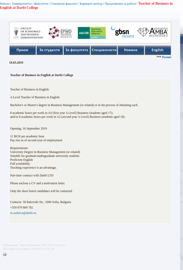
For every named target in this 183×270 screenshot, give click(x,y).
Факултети (41, 3)
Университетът (22, 3)
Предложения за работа (120, 3)
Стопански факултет (64, 3)
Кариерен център (91, 3)
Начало (5, 3)
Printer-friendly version (6, 254)
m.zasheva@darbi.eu (23, 213)
